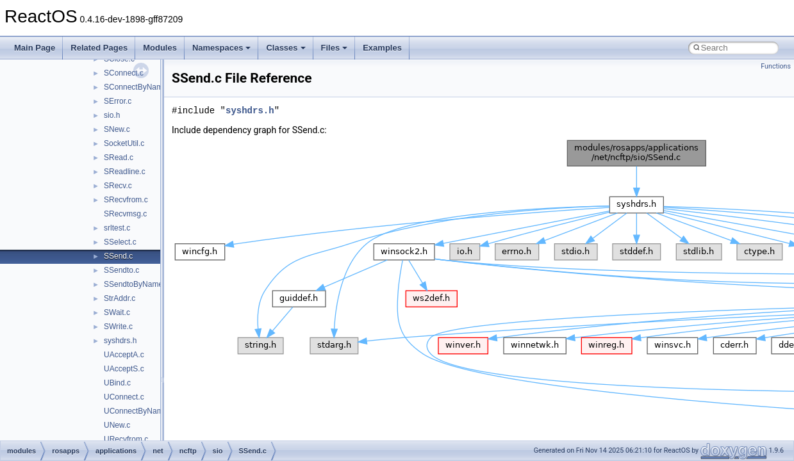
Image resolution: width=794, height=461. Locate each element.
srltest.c (117, 227)
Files (334, 48)
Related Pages (99, 48)
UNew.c (117, 425)
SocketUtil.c (124, 143)
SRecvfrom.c (126, 199)
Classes (285, 48)
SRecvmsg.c (125, 213)
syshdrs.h (120, 340)
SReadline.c (124, 171)
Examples (382, 48)
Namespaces (221, 48)
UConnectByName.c (139, 411)
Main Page (34, 48)
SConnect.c (124, 73)
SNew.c (117, 129)
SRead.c (118, 157)
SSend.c (118, 256)
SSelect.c (120, 242)
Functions (776, 66)
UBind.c (117, 382)
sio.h (112, 115)
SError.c (117, 101)
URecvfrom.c (126, 439)
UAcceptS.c (124, 368)
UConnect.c (124, 396)
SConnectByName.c (138, 87)
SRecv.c (118, 185)
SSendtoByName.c (136, 284)
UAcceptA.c (124, 354)
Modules (160, 48)
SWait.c (117, 312)
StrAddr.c (119, 298)
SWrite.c (118, 326)
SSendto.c (121, 270)
